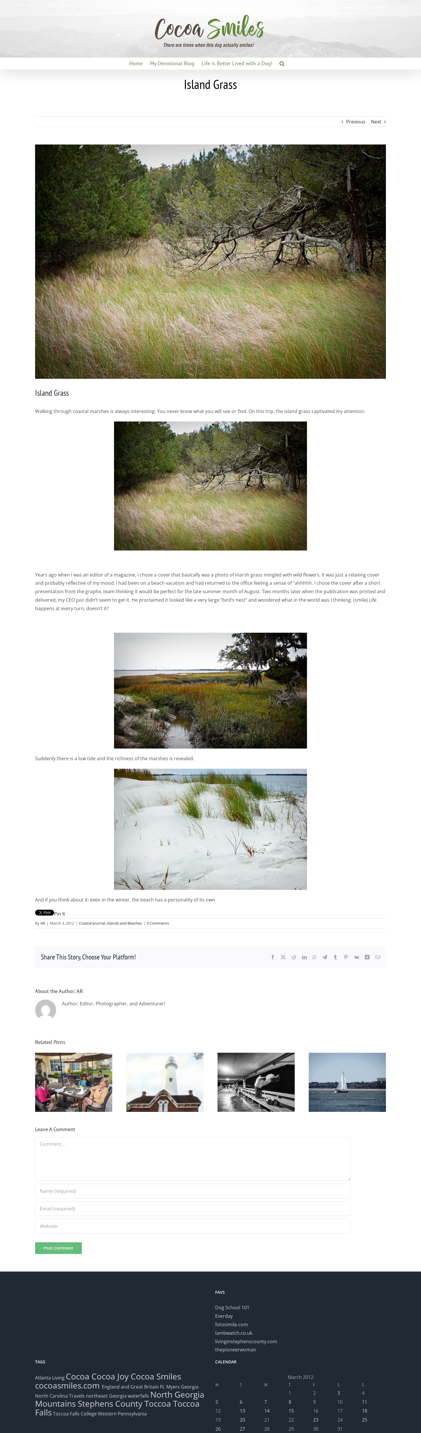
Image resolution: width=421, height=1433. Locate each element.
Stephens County (110, 1403)
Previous (355, 121)
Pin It (59, 914)
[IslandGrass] (210, 261)
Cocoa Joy (110, 1376)
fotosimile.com (231, 1324)
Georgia (190, 1387)
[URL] (193, 1226)
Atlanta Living (50, 1377)
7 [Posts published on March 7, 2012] (265, 1402)
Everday (224, 1316)
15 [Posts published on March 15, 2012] (291, 1411)
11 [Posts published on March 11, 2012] (364, 1402)
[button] (281, 63)
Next (376, 121)
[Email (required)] (193, 1208)
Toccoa (157, 1403)
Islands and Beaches (124, 923)
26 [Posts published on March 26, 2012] (218, 1429)
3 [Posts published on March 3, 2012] (338, 1393)
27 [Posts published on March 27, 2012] (242, 1429)
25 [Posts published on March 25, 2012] (364, 1420)
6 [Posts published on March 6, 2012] (241, 1402)
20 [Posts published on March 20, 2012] (242, 1420)
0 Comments (158, 923)
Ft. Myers (170, 1387)
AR (42, 923)
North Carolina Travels (60, 1396)
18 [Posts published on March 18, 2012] (364, 1411)
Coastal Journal (92, 923)
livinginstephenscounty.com (246, 1341)
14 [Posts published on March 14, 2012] (267, 1411)
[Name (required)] (193, 1191)
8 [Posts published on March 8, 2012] (290, 1402)
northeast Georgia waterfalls (117, 1396)
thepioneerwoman (235, 1349)
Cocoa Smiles (156, 1376)
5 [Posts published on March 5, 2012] (216, 1402)
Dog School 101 (232, 1307)
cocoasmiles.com (68, 1385)
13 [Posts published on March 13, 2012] (242, 1411)
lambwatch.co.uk (233, 1333)
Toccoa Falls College (74, 1413)
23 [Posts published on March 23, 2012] (315, 1420)
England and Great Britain (130, 1387)
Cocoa (77, 1376)
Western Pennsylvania (122, 1413)
